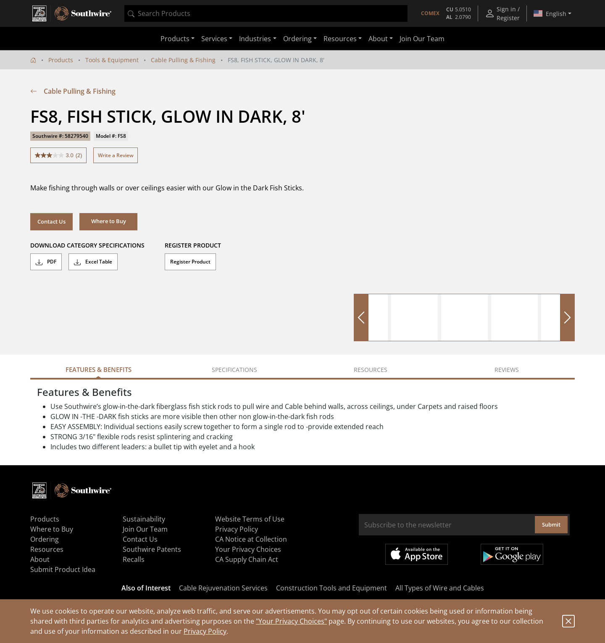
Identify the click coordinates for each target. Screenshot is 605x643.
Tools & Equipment (112, 60)
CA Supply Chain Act (246, 559)
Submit (551, 524)
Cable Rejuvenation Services (223, 588)
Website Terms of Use (249, 519)
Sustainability (144, 519)
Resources (46, 549)
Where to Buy (51, 529)
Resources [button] (340, 38)
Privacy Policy (205, 631)
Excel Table (93, 262)
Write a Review (116, 155)
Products (60, 60)
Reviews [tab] (507, 370)
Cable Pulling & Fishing (183, 60)
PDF (46, 262)
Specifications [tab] (234, 370)
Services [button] (214, 38)
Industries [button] (255, 38)
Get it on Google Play (512, 554)
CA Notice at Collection (251, 539)
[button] (108, 221)
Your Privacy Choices (248, 549)
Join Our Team (422, 38)
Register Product (190, 261)
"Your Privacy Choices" (291, 621)
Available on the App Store (416, 554)
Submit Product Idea (62, 569)
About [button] (378, 38)
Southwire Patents (152, 549)
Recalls (134, 559)
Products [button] (174, 38)
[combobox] (266, 13)
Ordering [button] (297, 38)
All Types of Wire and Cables (439, 588)
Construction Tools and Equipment (331, 588)
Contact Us (51, 221)
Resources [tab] (370, 370)
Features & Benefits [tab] (99, 369)
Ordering (44, 539)
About (40, 559)
